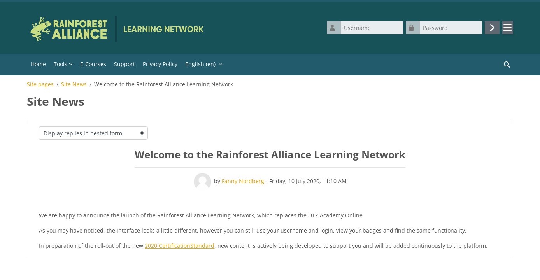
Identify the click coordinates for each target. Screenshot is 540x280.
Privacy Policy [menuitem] (160, 64)
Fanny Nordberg (243, 181)
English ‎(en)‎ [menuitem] (200, 64)
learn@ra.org (226, 260)
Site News (74, 84)
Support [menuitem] (124, 64)
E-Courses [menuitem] (93, 64)
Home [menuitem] (38, 64)
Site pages (40, 84)
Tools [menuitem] (60, 64)
